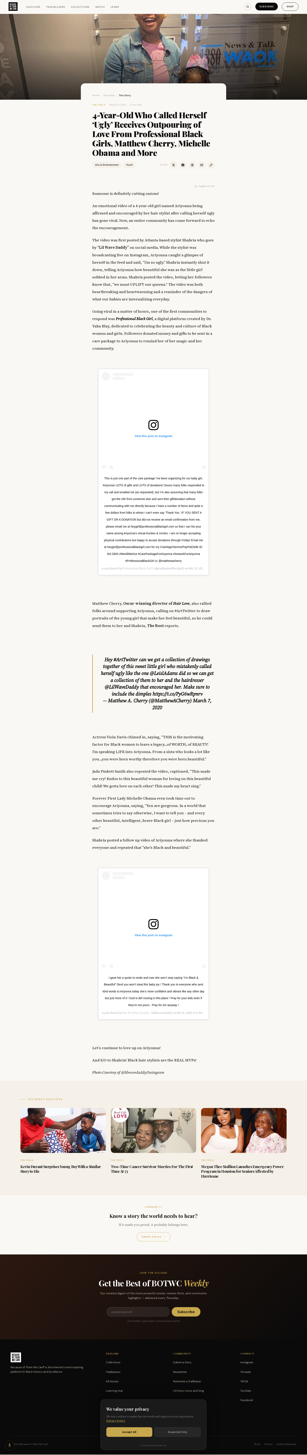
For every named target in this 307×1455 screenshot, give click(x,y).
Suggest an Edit (205, 186)
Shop (289, 6)
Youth (129, 164)
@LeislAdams (164, 673)
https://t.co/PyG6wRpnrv (177, 694)
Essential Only (177, 1432)
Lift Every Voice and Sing (188, 1391)
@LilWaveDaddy (122, 687)
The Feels (109, 95)
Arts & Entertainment (107, 164)
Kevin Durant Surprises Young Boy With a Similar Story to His (60, 1169)
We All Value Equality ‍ (136, 1012)
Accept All (129, 1432)
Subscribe (265, 6)
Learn (116, 7)
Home (95, 95)
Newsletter (180, 1372)
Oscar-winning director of (156, 603)
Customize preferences (153, 1445)
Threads (245, 1372)
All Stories (112, 1382)
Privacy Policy (115, 1421)
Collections (81, 7)
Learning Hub (114, 1391)
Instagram (246, 1363)
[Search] (245, 6)
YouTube (245, 1391)
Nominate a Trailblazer (187, 1382)
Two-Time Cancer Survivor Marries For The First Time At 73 (152, 1169)
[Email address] (138, 1312)
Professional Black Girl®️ (137, 568)
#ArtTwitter (125, 659)
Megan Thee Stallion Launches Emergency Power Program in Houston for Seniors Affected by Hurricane (242, 1171)
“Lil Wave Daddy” (113, 247)
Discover (35, 7)
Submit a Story (153, 1236)
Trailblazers (56, 7)
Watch (101, 7)
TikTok (244, 1382)
